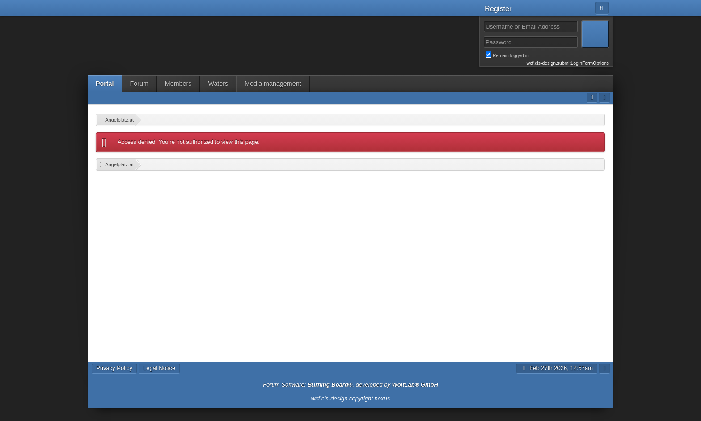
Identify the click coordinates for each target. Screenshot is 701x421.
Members (178, 83)
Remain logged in (547, 55)
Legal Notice (159, 368)
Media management (273, 83)
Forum (139, 83)
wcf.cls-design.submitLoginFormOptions (568, 63)
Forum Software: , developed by (350, 384)
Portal (105, 83)
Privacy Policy (114, 368)
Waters (218, 83)
